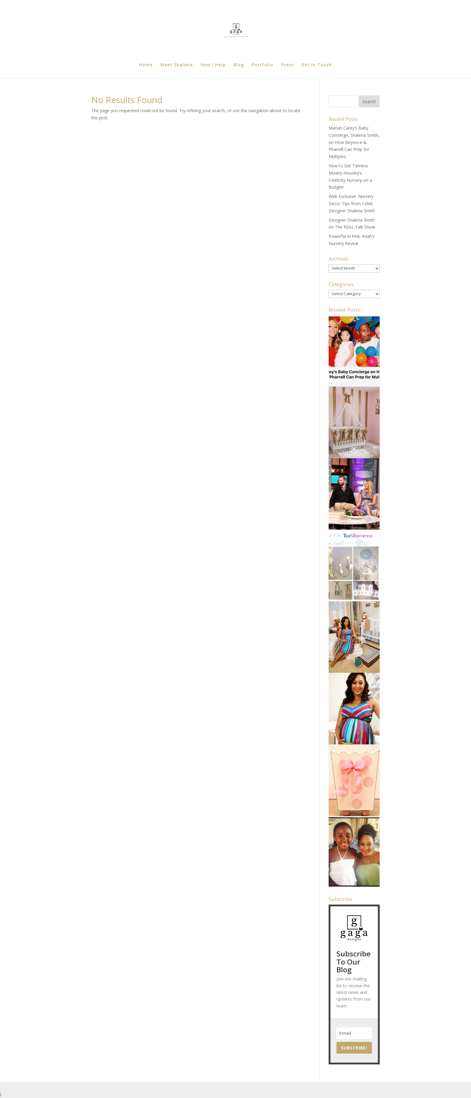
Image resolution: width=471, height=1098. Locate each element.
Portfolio (262, 65)
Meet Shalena (176, 65)
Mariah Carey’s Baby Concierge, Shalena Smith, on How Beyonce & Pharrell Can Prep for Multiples (354, 142)
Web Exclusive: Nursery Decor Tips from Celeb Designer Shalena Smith (352, 203)
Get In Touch (316, 65)
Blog (238, 65)
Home (146, 65)
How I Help (213, 65)
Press (287, 65)
